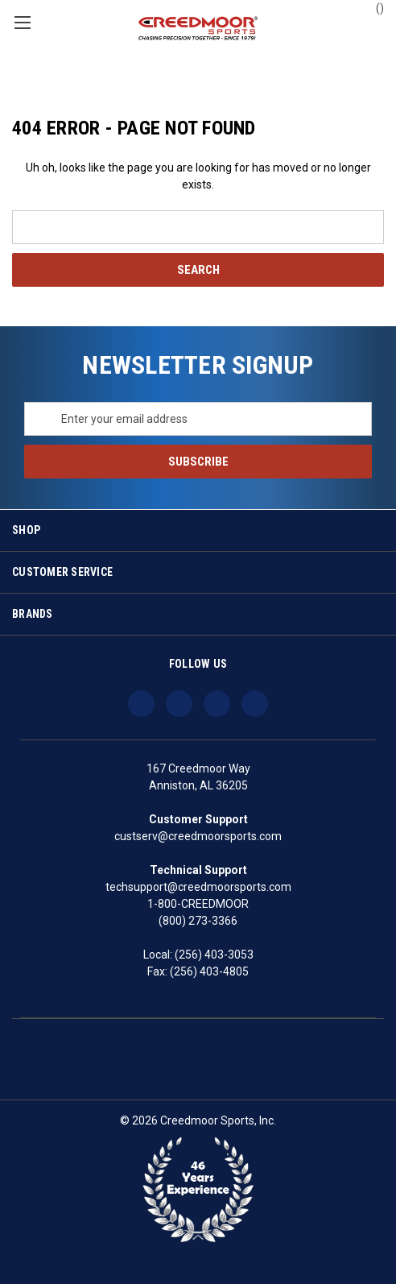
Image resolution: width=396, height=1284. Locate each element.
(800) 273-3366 (198, 920)
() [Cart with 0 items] (372, 7)
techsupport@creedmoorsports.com (198, 886)
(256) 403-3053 (214, 954)
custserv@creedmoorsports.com (198, 836)
